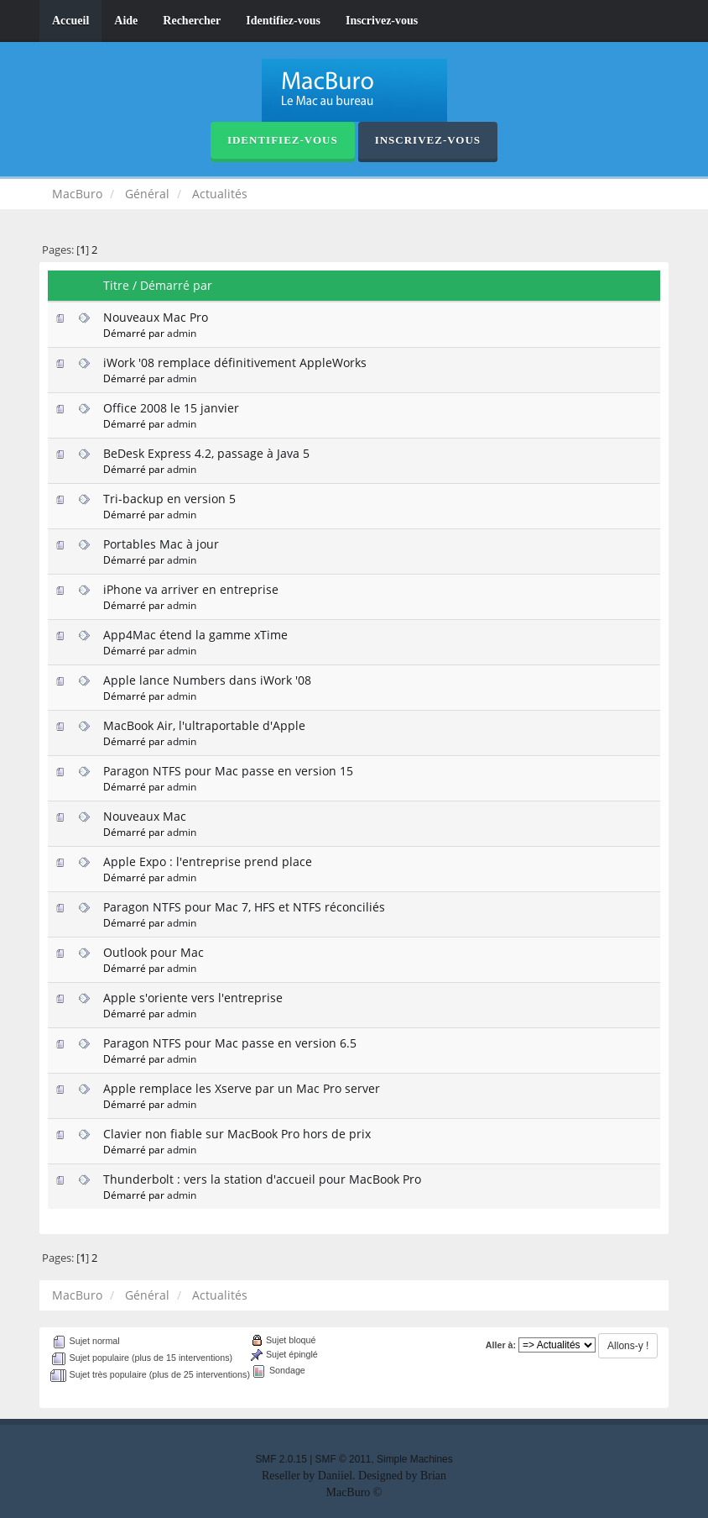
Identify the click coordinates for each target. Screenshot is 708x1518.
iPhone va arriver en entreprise (191, 589)
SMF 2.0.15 (280, 1459)
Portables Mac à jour (161, 544)
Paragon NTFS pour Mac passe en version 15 (228, 771)
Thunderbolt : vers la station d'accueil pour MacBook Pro (262, 1179)
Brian (433, 1475)
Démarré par (176, 285)
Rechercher (192, 20)
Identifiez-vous (283, 20)
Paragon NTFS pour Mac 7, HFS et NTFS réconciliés (244, 907)
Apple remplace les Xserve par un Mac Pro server (241, 1088)
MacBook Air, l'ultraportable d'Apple (204, 725)
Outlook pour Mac (153, 952)
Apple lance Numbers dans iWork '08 (207, 680)
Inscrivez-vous (382, 20)
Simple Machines (415, 1459)
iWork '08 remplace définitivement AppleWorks (235, 362)
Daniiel (335, 1475)
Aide (126, 20)
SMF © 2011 (343, 1459)
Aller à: (501, 1345)
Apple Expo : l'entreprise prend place (207, 861)
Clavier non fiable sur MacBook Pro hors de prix (237, 1134)
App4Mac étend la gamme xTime (195, 635)
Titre (116, 285)
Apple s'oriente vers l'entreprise (193, 998)
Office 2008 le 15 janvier (171, 408)
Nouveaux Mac (144, 816)
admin (181, 332)
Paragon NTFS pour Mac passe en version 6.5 (230, 1043)
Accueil (70, 20)
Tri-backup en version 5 (169, 499)
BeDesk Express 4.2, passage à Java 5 (206, 453)
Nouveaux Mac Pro (155, 317)
